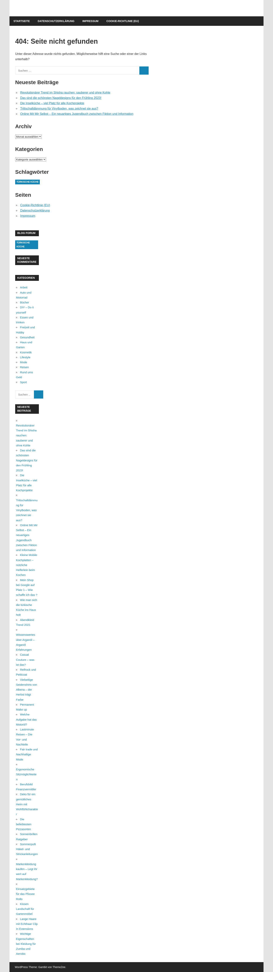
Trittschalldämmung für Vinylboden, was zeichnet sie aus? (59, 108)
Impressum (90, 21)
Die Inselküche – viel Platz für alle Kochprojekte (52, 103)
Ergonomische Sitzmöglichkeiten (26, 774)
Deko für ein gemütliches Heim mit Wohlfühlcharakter (27, 804)
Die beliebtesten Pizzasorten (23, 824)
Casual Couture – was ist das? (25, 659)
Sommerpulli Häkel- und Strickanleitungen (27, 849)
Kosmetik (26, 352)
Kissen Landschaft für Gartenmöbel (25, 909)
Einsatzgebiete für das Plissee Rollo (25, 894)
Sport (23, 382)
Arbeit (23, 287)
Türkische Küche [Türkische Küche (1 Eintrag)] (27, 182)
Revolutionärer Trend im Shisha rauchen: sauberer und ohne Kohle (65, 92)
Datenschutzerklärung (56, 21)
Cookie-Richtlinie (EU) (122, 21)
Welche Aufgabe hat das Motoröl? (26, 719)
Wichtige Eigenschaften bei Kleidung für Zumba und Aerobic (26, 943)
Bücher (24, 302)
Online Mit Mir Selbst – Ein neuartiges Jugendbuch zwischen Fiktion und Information (76, 113)
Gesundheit (27, 337)
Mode (23, 362)
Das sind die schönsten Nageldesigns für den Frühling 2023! (60, 97)
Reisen (24, 367)
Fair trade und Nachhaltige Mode (27, 754)
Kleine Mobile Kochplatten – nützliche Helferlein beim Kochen (26, 564)
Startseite (21, 21)
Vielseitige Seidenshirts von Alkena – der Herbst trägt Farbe (26, 689)
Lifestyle (25, 357)
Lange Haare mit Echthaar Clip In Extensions (27, 924)
